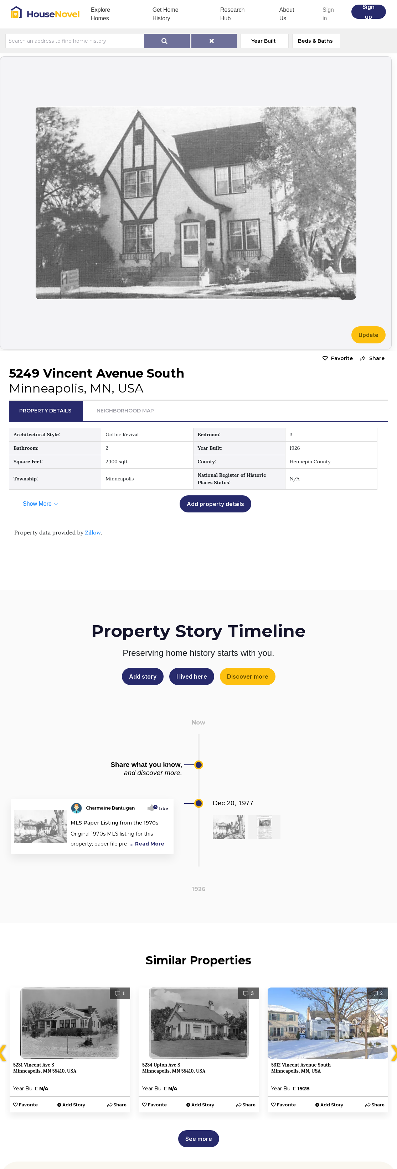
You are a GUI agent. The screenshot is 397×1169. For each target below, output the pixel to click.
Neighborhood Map (125, 410)
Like (161, 808)
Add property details (215, 503)
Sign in (328, 14)
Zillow (92, 532)
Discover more (247, 676)
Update (368, 334)
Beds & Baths (315, 41)
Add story (142, 676)
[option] (70, 1050)
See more (198, 1138)
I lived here (191, 676)
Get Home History (166, 14)
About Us (286, 14)
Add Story (73, 1104)
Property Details (45, 410)
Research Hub (232, 14)
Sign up (368, 12)
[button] (370, 358)
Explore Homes (100, 14)
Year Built (263, 41)
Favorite (342, 358)
